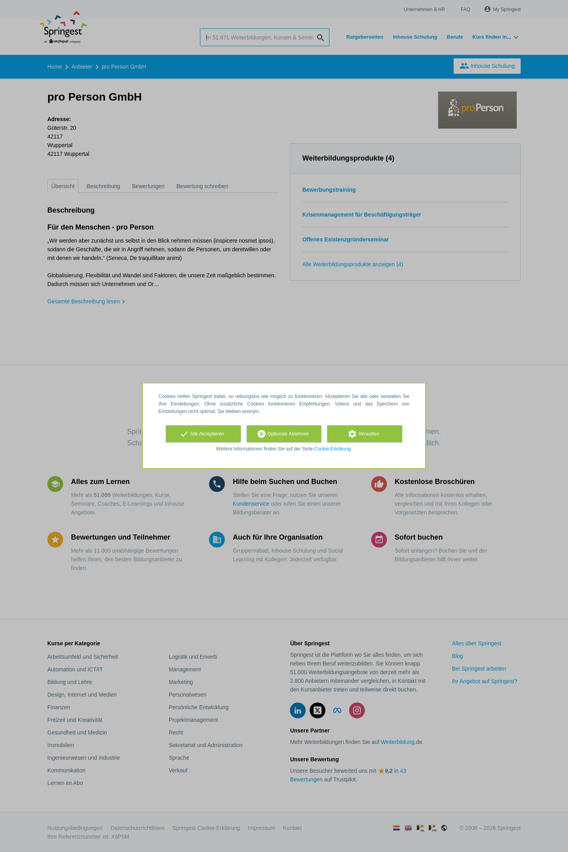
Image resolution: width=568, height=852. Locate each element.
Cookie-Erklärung (332, 449)
